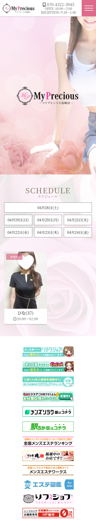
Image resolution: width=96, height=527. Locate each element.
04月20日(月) (48, 219)
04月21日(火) (77, 219)
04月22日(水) (18, 232)
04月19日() (18, 219)
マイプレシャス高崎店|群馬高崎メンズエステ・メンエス (18, 8)
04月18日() (47, 207)
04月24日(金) (77, 232)
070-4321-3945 (58, 4)
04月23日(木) (48, 232)
